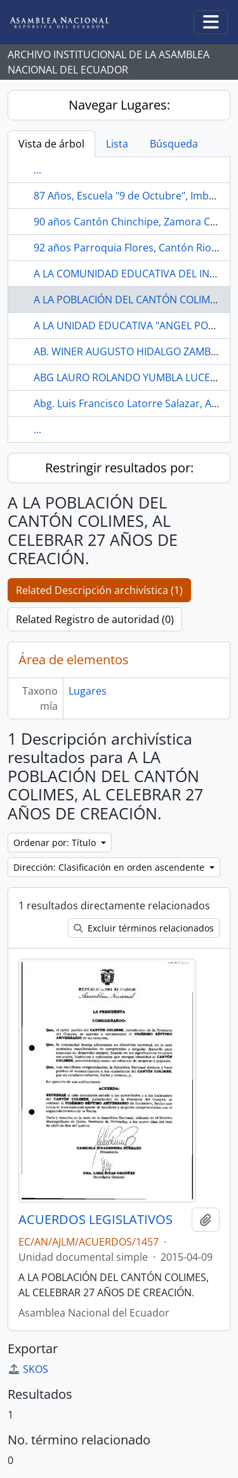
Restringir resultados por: (119, 467)
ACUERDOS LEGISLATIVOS (95, 1219)
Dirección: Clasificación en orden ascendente (110, 867)
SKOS (28, 1369)
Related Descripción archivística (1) (99, 590)
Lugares (88, 691)
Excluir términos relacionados (144, 928)
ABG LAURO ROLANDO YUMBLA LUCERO (129, 377)
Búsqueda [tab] (174, 144)
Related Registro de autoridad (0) (95, 619)
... (37, 170)
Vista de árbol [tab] (51, 144)
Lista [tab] (117, 144)
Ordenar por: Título (55, 843)
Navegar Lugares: (119, 104)
